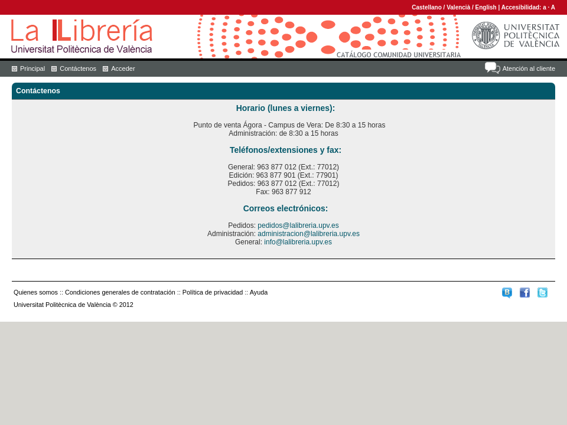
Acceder (123, 68)
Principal (32, 68)
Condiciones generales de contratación (120, 292)
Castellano (427, 7)
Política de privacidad (213, 292)
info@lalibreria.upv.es (298, 242)
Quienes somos (36, 292)
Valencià (458, 7)
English (486, 7)
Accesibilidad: (522, 7)
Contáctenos (78, 68)
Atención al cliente (529, 68)
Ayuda (259, 292)
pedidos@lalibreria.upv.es (298, 225)
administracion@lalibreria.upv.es (309, 234)
